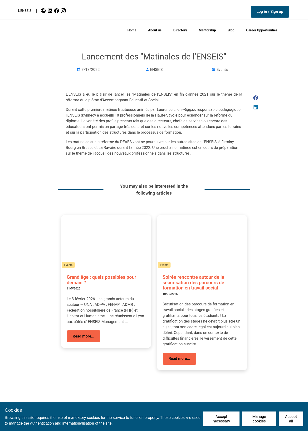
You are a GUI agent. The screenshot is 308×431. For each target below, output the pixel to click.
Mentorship (207, 30)
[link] (43, 11)
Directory (180, 30)
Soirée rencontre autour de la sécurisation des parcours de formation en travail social (194, 282)
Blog (231, 30)
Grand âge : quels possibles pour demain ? (101, 279)
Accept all (291, 418)
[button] (270, 12)
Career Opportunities (261, 30)
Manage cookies (259, 418)
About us (154, 30)
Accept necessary (221, 418)
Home (131, 30)
